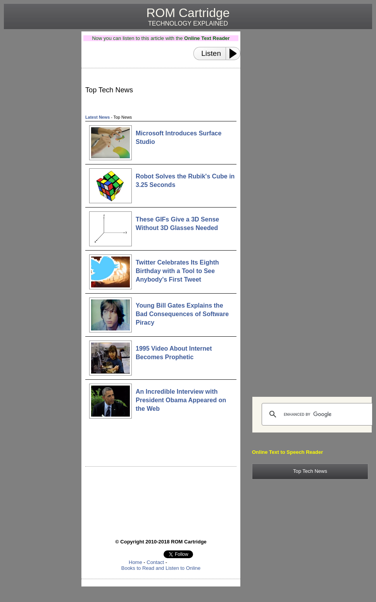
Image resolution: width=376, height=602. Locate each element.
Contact (155, 562)
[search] (318, 414)
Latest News (97, 117)
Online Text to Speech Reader (287, 452)
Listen (211, 53)
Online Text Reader (207, 38)
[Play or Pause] (235, 53)
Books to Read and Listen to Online (161, 568)
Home (135, 562)
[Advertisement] (40, 147)
